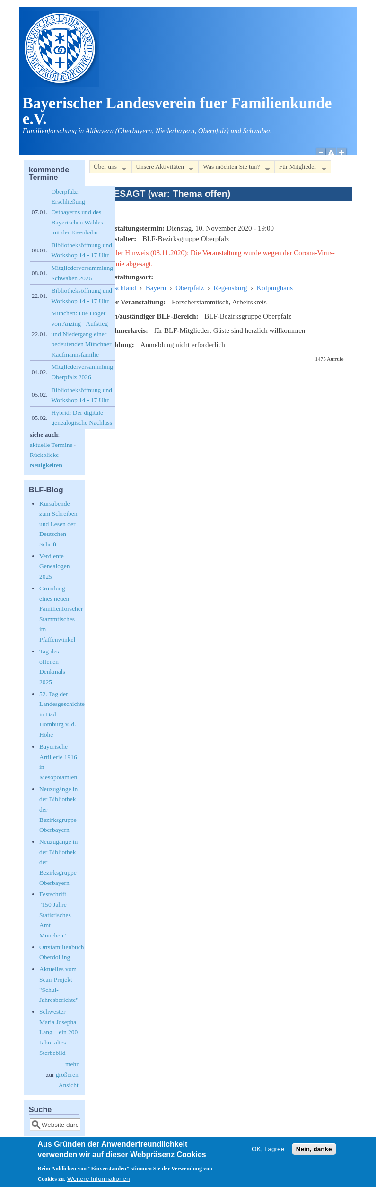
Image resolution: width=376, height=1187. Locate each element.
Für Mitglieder (300, 168)
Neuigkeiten (46, 465)
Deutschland (118, 288)
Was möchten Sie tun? (234, 168)
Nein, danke (314, 1152)
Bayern (156, 288)
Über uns (107, 168)
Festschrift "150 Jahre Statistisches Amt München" (55, 914)
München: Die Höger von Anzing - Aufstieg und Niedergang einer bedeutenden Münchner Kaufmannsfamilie (82, 333)
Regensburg (230, 288)
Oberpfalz (189, 288)
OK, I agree (268, 1152)
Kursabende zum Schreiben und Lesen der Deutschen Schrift (58, 524)
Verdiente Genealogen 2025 (54, 566)
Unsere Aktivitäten (162, 168)
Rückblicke (44, 454)
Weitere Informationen (98, 1182)
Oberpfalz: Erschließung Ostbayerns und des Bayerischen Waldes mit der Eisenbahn (77, 212)
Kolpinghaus (275, 288)
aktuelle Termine (51, 444)
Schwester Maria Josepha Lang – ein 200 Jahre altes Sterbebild (58, 1032)
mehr (72, 1064)
